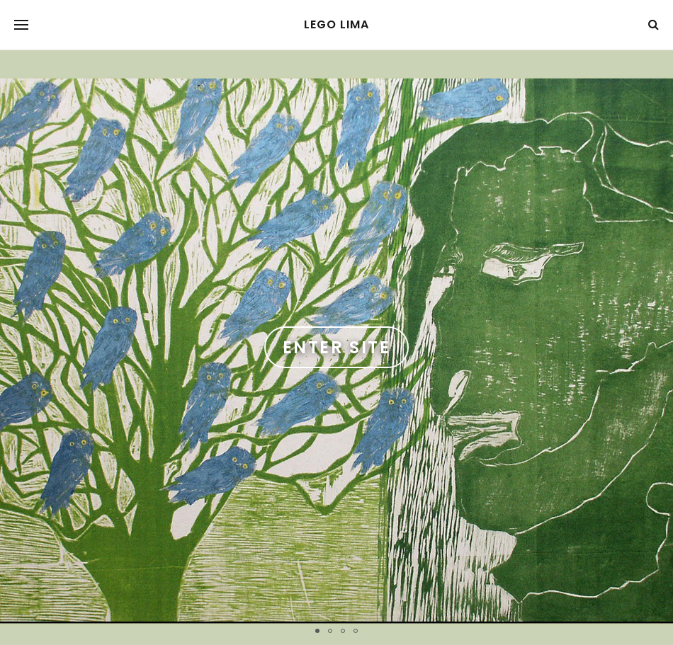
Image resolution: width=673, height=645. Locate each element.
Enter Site (336, 347)
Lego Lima (336, 24)
